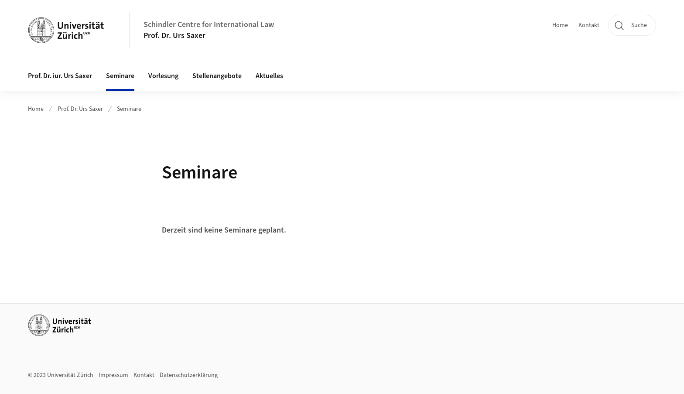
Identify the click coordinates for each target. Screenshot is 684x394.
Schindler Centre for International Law (209, 24)
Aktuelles (269, 76)
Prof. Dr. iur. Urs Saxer (60, 76)
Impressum (113, 375)
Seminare (120, 76)
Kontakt (588, 25)
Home (560, 25)
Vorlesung (163, 76)
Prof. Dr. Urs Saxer (174, 35)
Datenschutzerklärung (189, 375)
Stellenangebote (217, 76)
